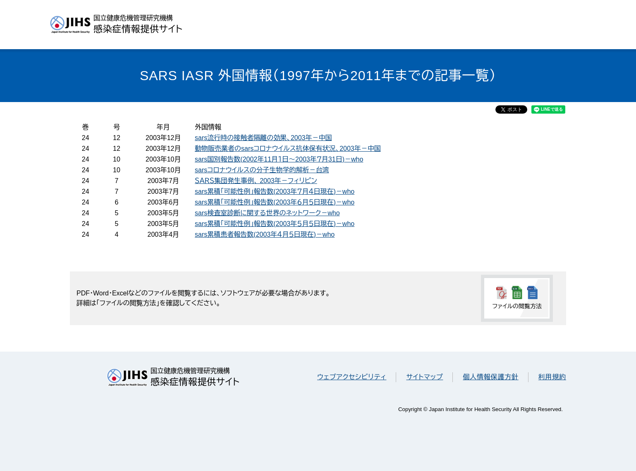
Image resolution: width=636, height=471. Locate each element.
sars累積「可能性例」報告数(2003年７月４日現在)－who (274, 191)
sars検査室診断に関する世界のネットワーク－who (267, 212)
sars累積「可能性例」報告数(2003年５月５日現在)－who (274, 223)
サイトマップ (424, 377)
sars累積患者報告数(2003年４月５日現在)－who (265, 234)
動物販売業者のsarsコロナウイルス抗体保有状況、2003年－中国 (288, 148)
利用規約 (552, 377)
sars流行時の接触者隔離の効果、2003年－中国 (263, 137)
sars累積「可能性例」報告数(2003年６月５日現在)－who (274, 202)
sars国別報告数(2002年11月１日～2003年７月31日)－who (279, 159)
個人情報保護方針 (490, 377)
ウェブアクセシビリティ (351, 377)
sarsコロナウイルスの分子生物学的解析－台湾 (262, 170)
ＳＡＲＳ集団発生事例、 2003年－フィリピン (256, 180)
